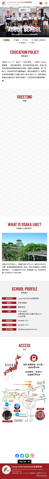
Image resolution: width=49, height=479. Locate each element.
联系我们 (41, 3)
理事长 (17, 40)
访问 (33, 43)
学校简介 (23, 43)
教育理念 (7, 40)
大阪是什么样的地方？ (40, 40)
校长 (26, 40)
